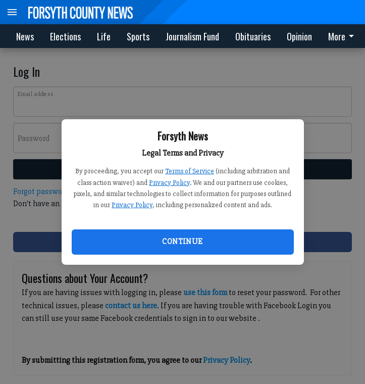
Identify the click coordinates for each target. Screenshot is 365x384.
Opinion (299, 36)
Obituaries (253, 36)
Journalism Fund (192, 36)
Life (104, 36)
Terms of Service (189, 171)
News (25, 36)
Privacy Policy (169, 182)
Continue (182, 241)
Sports (138, 36)
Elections (65, 36)
